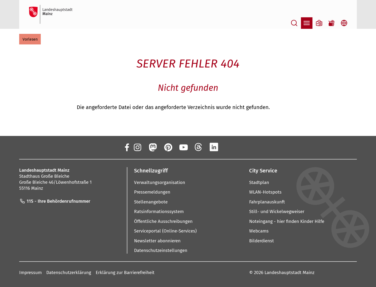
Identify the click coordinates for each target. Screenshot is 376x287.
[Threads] (198, 147)
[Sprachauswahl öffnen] (344, 23)
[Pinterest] (168, 147)
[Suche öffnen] (294, 23)
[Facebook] (126, 147)
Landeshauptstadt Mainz (289, 272)
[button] (30, 39)
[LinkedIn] (214, 147)
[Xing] (229, 147)
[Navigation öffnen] (306, 23)
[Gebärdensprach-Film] (331, 23)
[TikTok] (244, 147)
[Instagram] (137, 147)
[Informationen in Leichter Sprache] (319, 23)
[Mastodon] (152, 147)
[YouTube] (183, 147)
